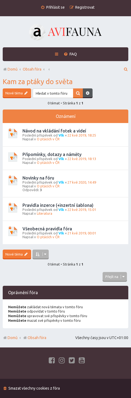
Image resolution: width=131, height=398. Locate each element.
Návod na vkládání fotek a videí (54, 130)
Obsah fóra (34, 338)
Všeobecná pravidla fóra (47, 228)
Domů (13, 338)
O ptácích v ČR (48, 139)
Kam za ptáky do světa (38, 81)
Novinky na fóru (38, 177)
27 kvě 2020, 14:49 (81, 182)
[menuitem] (53, 7)
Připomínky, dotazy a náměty (51, 154)
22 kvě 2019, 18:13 (81, 159)
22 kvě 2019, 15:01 (81, 209)
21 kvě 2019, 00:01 (81, 233)
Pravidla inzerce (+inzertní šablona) (57, 205)
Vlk (61, 135)
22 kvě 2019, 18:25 (81, 135)
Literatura (44, 213)
